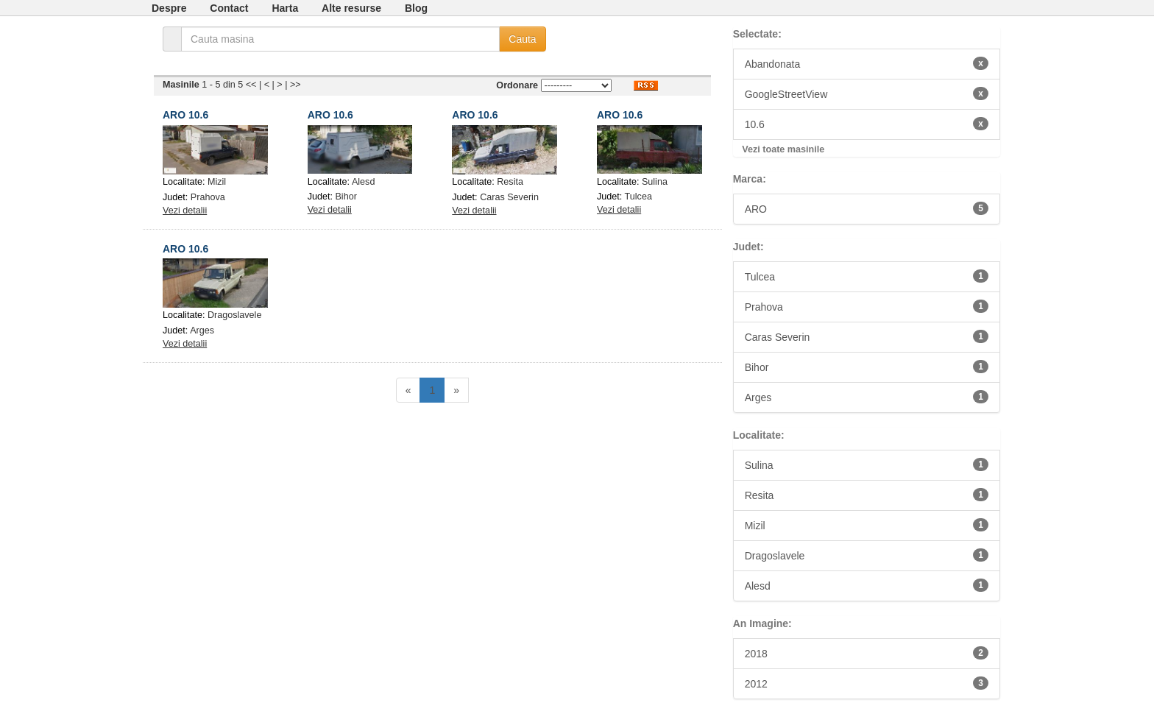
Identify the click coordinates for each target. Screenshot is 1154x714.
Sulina (655, 182)
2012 (866, 683)
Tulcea (638, 196)
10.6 (866, 123)
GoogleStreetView (866, 93)
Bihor (345, 196)
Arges (202, 330)
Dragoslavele (235, 315)
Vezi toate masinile (783, 149)
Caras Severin (509, 197)
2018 (866, 653)
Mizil (217, 182)
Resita (510, 182)
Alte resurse (351, 8)
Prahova (208, 197)
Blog (416, 8)
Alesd (363, 182)
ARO (866, 208)
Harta (285, 8)
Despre (169, 8)
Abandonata (866, 63)
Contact (229, 8)
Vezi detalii (185, 210)
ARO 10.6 (185, 115)
